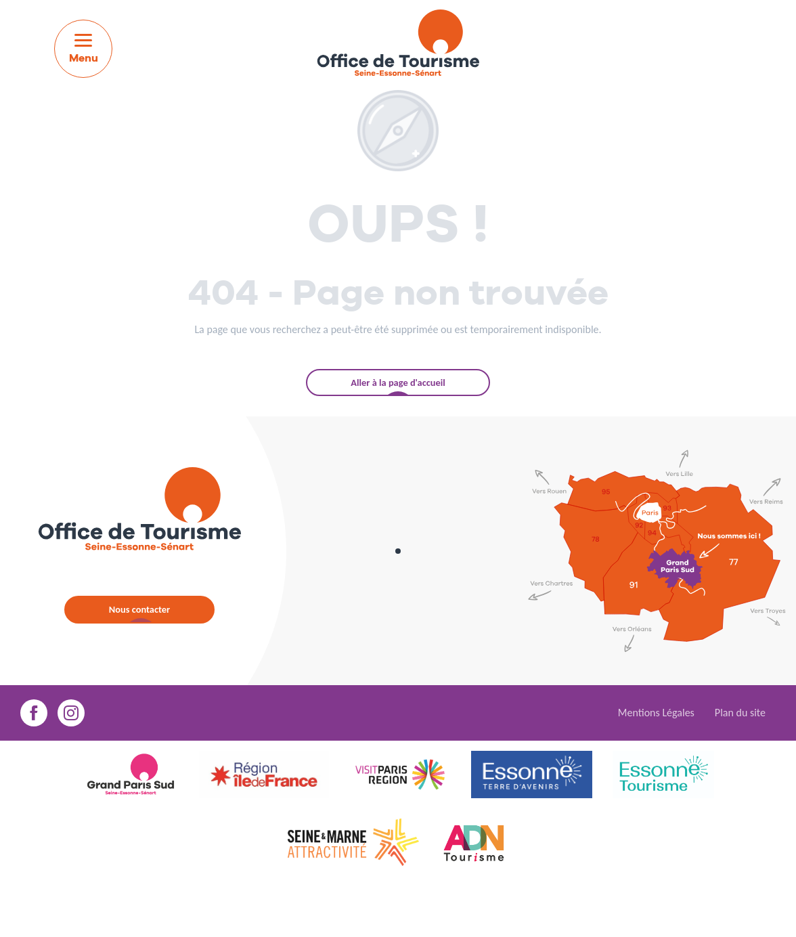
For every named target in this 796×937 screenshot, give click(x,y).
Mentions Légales (656, 712)
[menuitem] (398, 45)
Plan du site (740, 712)
